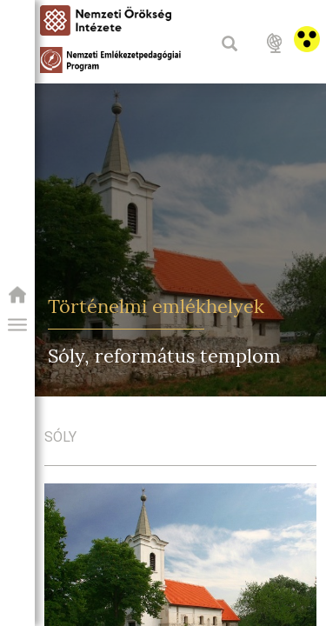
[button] (17, 325)
